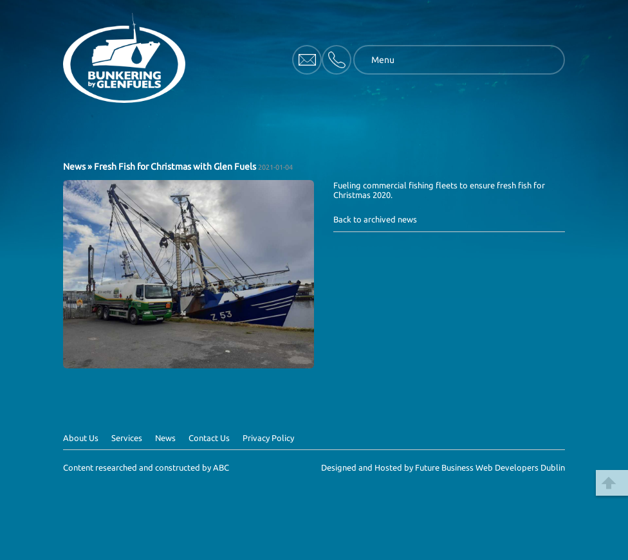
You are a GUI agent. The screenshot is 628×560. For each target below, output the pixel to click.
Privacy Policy (268, 437)
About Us (80, 437)
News (74, 166)
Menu (382, 60)
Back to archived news (375, 219)
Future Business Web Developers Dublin (490, 467)
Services (126, 437)
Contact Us (209, 437)
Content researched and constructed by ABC (146, 467)
